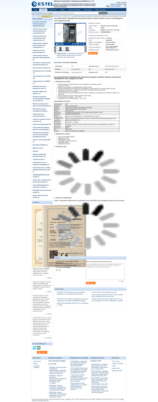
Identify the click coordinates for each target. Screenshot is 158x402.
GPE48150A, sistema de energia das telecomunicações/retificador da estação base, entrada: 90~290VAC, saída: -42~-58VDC (57, 379)
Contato (93, 53)
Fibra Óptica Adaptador (39, 145)
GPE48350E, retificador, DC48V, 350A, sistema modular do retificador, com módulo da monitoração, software (57, 395)
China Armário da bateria (51, 399)
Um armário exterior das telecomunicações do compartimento (56, 16)
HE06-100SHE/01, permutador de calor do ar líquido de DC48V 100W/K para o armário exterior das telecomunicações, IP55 (100, 373)
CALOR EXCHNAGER (77, 253)
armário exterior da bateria (40, 68)
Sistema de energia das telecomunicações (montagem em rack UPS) (41, 98)
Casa (35, 9)
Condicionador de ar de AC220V (42, 71)
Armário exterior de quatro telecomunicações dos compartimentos (40, 45)
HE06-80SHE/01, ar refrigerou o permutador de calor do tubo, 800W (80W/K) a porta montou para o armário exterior (100, 367)
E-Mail (114, 366)
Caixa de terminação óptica (40, 124)
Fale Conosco (88, 9)
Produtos (43, 9)
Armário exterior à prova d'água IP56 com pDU (104, 292)
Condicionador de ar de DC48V (41, 76)
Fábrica (62, 9)
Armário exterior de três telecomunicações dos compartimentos (39, 38)
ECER (47, 400)
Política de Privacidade (38, 399)
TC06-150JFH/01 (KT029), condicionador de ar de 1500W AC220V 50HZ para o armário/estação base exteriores (78, 386)
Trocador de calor (38, 159)
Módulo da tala (37, 148)
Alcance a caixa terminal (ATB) (41, 140)
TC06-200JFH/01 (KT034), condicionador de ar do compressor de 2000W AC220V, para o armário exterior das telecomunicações (79, 378)
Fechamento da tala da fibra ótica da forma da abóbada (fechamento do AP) (41, 134)
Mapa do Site (116, 368)
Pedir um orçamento (116, 4)
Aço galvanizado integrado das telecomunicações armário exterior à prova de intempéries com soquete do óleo (70, 55)
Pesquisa (104, 13)
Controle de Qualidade (74, 9)
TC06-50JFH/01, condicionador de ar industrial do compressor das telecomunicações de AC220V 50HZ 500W (78, 364)
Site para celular (117, 370)
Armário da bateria (65, 253)
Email (124, 4)
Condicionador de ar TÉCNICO (41, 81)
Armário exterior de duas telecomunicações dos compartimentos (40, 31)
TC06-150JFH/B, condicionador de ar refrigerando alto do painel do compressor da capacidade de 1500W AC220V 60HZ (79, 370)
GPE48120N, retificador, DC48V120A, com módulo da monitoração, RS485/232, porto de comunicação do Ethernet (57, 388)
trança (34, 151)
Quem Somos (53, 9)
